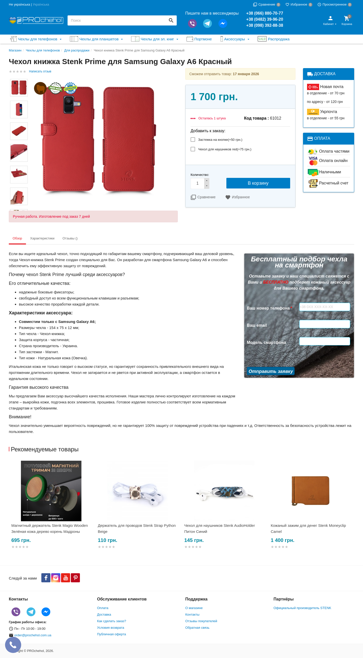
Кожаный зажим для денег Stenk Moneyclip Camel (308, 528)
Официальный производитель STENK (302, 608)
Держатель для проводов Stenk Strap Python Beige (137, 528)
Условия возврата (110, 627)
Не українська (19, 4)
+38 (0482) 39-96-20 (264, 19)
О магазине (194, 608)
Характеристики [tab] (42, 238)
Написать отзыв (40, 71)
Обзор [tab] (17, 238)
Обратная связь (197, 627)
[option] (52, 510)
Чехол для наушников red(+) (224, 149)
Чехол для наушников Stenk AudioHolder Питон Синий (219, 528)
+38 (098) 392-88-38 (264, 25)
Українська (41, 4)
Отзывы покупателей (201, 621)
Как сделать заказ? (111, 621)
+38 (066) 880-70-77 (264, 13)
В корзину (258, 183)
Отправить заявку (271, 371)
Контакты (192, 614)
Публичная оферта (111, 634)
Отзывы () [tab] (70, 238)
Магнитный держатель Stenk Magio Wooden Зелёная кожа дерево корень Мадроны (49, 528)
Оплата (102, 608)
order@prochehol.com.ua (32, 635)
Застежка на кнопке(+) (220, 140)
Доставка (104, 614)
